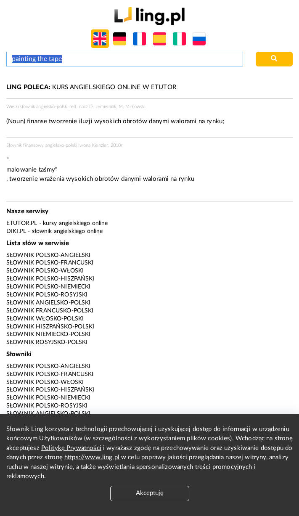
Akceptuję (150, 493)
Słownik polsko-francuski (50, 263)
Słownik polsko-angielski (48, 255)
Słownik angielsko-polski (48, 303)
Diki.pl (16, 231)
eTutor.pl (21, 223)
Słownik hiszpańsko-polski (50, 327)
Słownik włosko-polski (45, 319)
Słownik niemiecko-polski (48, 334)
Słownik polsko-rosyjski (46, 295)
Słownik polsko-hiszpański (50, 279)
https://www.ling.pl (92, 457)
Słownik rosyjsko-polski (46, 342)
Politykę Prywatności (71, 448)
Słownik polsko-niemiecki (48, 287)
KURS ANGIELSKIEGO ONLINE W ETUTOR (91, 87)
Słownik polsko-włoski (45, 271)
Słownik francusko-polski (50, 311)
